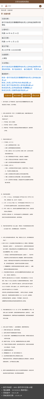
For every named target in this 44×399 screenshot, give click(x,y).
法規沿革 (26, 95)
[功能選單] (2, 6)
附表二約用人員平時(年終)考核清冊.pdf (16, 83)
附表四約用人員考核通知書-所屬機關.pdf (17, 88)
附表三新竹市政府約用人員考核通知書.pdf (17, 85)
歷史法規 (35, 95)
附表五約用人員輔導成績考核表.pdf (15, 90)
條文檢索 (17, 95)
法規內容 (8, 95)
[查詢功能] (40, 6)
